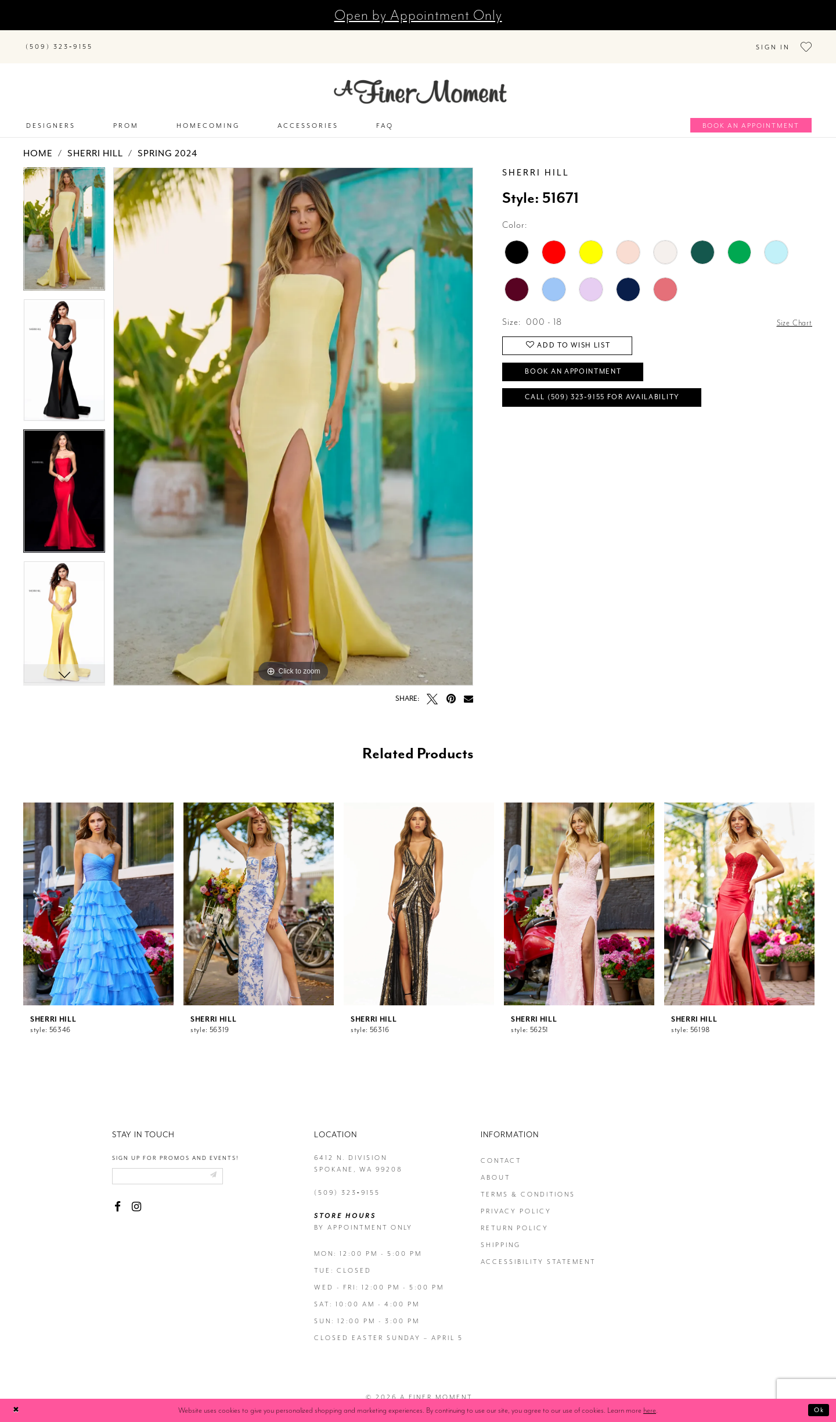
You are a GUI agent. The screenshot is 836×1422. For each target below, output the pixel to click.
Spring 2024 (167, 143)
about (495, 1166)
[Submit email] (231, 1167)
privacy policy (516, 1200)
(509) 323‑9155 (347, 1181)
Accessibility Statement (538, 1251)
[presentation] (98, 893)
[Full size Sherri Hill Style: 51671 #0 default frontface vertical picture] (293, 415)
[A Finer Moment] (420, 81)
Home (38, 143)
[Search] (174, 38)
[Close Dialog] (17, 1410)
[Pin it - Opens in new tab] (450, 687)
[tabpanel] (64, 222)
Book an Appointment (586, 368)
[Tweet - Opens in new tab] (432, 687)
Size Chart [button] (791, 311)
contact (501, 1149)
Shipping (501, 1234)
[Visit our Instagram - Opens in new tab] (136, 1199)
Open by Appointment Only (418, 15)
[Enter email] (177, 1167)
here (649, 1410)
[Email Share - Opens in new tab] (468, 687)
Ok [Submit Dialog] (817, 1410)
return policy (515, 1217)
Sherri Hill (95, 143)
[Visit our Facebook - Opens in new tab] (117, 1199)
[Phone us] (59, 41)
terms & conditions (528, 1183)
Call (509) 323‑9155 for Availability (621, 398)
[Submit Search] (116, 38)
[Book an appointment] (751, 115)
